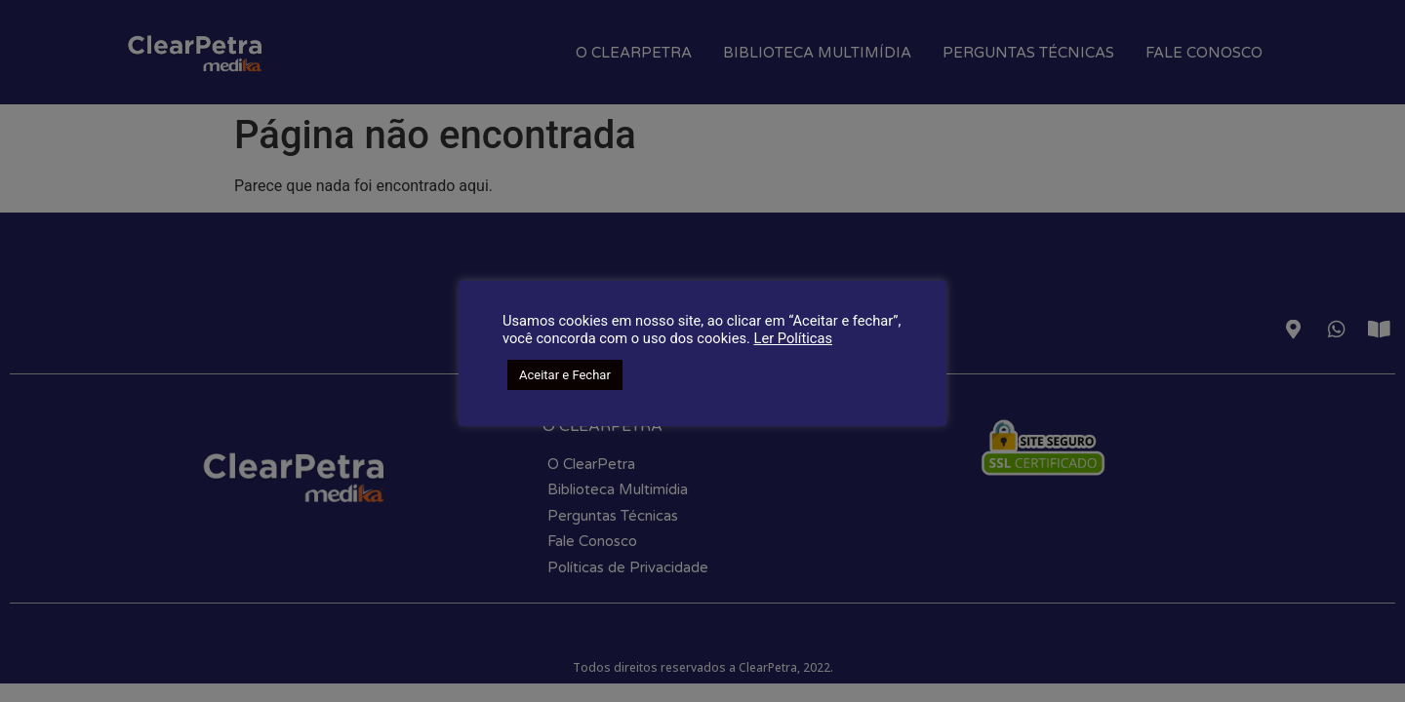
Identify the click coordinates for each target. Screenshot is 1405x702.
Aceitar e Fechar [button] (565, 375)
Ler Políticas (792, 338)
